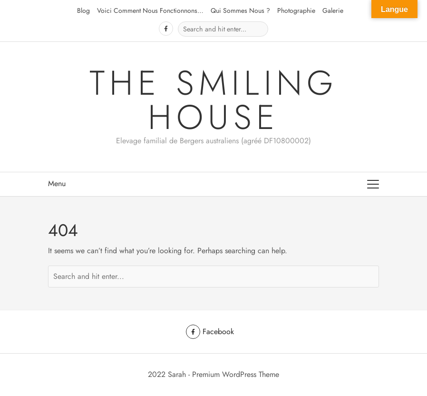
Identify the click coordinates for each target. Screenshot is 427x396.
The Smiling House (213, 100)
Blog (83, 10)
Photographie (296, 10)
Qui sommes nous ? (240, 10)
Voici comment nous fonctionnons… (150, 10)
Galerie (332, 10)
